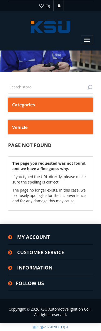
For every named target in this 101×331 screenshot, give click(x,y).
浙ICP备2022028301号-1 (50, 327)
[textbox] (50, 87)
